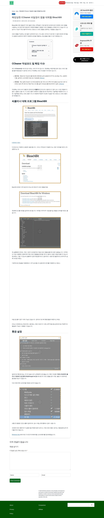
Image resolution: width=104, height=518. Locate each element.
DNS (81, 2)
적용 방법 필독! (87, 16)
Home (13, 11)
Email (43, 475)
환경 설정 (34, 55)
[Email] (56, 475)
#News (42, 78)
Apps (17, 11)
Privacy (12, 509)
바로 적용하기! (86, 34)
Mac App (76, 2)
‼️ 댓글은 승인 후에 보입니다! (19, 450)
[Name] (24, 475)
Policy (11, 513)
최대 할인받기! (86, 49)
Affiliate (41, 509)
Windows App (69, 2)
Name (12, 475)
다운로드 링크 (16, 142)
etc (87, 2)
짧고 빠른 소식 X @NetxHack (81, 59)
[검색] (91, 505)
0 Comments (32, 20)
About (11, 505)
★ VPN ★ (62, 2)
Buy (84, 2)
